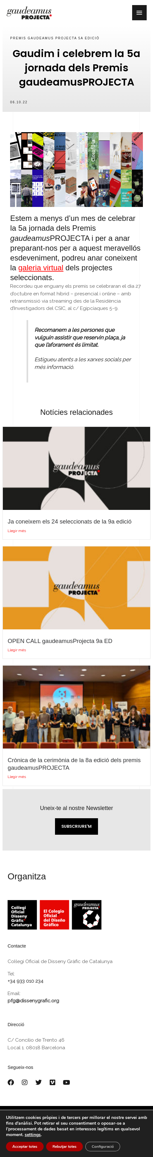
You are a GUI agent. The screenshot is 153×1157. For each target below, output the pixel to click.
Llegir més (17, 531)
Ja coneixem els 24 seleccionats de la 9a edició (70, 521)
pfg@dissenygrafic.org (33, 1001)
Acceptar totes (24, 1146)
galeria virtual (41, 267)
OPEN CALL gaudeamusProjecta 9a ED (60, 641)
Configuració (103, 1146)
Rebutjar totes (64, 1146)
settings (33, 1135)
